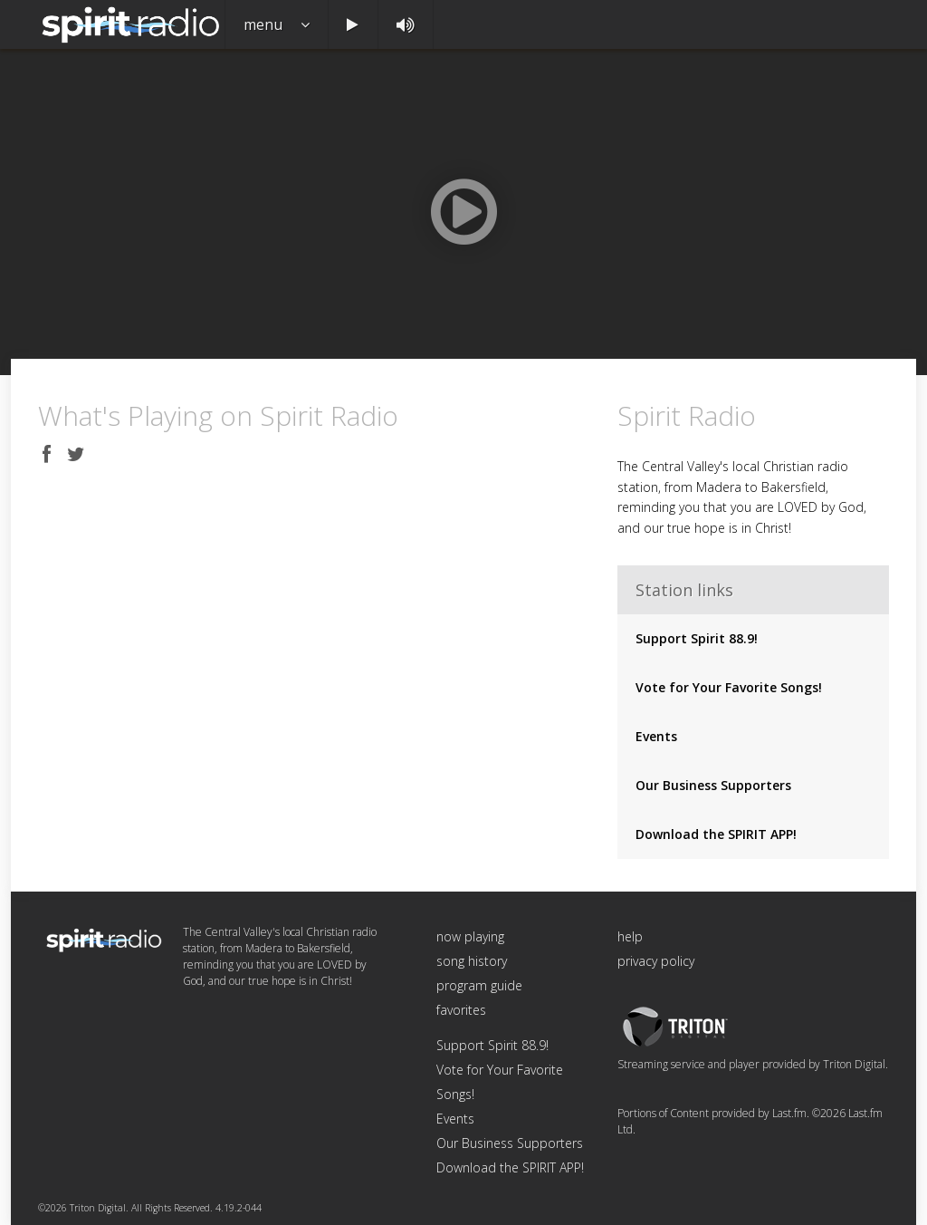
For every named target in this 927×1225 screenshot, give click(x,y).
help (630, 936)
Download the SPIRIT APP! (716, 834)
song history (471, 960)
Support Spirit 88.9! (697, 638)
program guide (479, 985)
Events (656, 736)
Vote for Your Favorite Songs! (729, 687)
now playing (470, 936)
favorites (461, 1009)
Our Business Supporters (713, 785)
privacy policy (655, 960)
